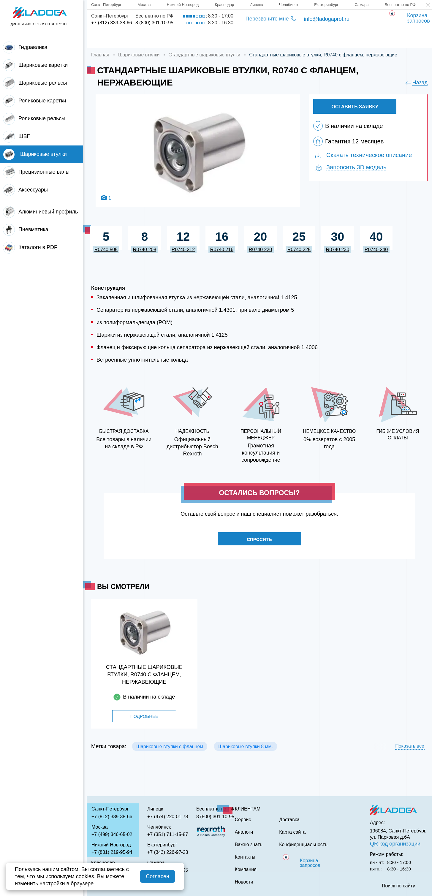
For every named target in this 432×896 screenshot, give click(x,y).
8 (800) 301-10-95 (154, 22)
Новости (244, 882)
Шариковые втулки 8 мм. (245, 748)
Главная (103, 39)
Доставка (191, 39)
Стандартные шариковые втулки (204, 54)
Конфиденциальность (303, 844)
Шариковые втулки (138, 54)
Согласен (157, 876)
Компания (146, 39)
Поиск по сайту (398, 886)
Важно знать (321, 39)
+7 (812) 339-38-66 (111, 22)
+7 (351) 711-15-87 (167, 834)
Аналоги (273, 39)
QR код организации (395, 844)
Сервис (233, 39)
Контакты (370, 39)
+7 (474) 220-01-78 (167, 816)
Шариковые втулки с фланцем (169, 748)
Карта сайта (292, 832)
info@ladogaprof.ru (326, 19)
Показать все (409, 747)
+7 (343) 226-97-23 (167, 852)
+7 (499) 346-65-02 (111, 834)
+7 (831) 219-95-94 (111, 852)
